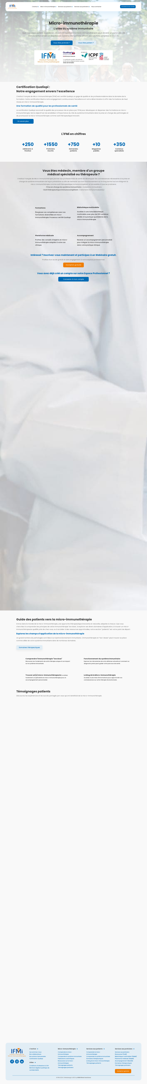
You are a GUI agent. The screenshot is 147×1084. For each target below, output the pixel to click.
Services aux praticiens (122, 1052)
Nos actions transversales (37, 1056)
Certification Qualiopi (36, 1058)
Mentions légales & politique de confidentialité (39, 1069)
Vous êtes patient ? (86, 43)
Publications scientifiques (66, 1058)
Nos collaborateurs (35, 1054)
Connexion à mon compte (128, 6)
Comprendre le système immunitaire (70, 1056)
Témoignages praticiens (65, 1067)
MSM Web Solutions (84, 1077)
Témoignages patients (65, 1065)
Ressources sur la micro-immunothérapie (65, 1062)
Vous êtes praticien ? (61, 43)
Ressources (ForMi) (121, 1054)
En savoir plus (23, 121)
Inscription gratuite (73, 265)
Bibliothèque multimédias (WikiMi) (126, 1056)
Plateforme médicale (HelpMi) (124, 1058)
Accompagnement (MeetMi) (124, 1061)
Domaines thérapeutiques (29, 647)
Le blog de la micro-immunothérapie (98, 1061)
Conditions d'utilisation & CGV (39, 1066)
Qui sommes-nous (35, 1052)
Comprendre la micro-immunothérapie (65, 1053)
